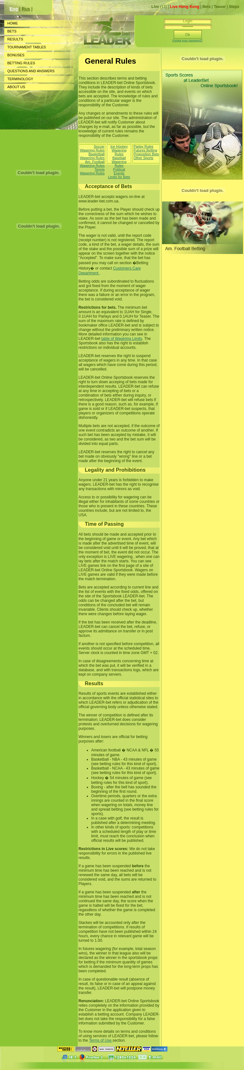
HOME (12, 23)
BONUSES (15, 55)
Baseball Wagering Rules (119, 161)
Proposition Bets (146, 154)
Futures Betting (145, 150)
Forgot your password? (188, 40)
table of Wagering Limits (121, 338)
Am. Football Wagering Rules (92, 163)
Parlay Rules (143, 146)
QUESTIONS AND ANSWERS (31, 71)
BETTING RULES (21, 63)
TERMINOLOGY (20, 79)
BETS (12, 31)
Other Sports (143, 158)
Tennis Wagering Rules (92, 171)
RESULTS (15, 39)
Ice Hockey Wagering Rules (119, 150)
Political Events (119, 171)
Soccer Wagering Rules (92, 148)
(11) (160, 6)
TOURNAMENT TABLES (26, 47)
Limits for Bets (119, 177)
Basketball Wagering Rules (92, 156)
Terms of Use (100, 1040)
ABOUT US (16, 87)
